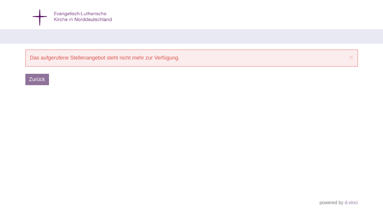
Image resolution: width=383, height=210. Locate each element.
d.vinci (351, 202)
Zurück (37, 79)
